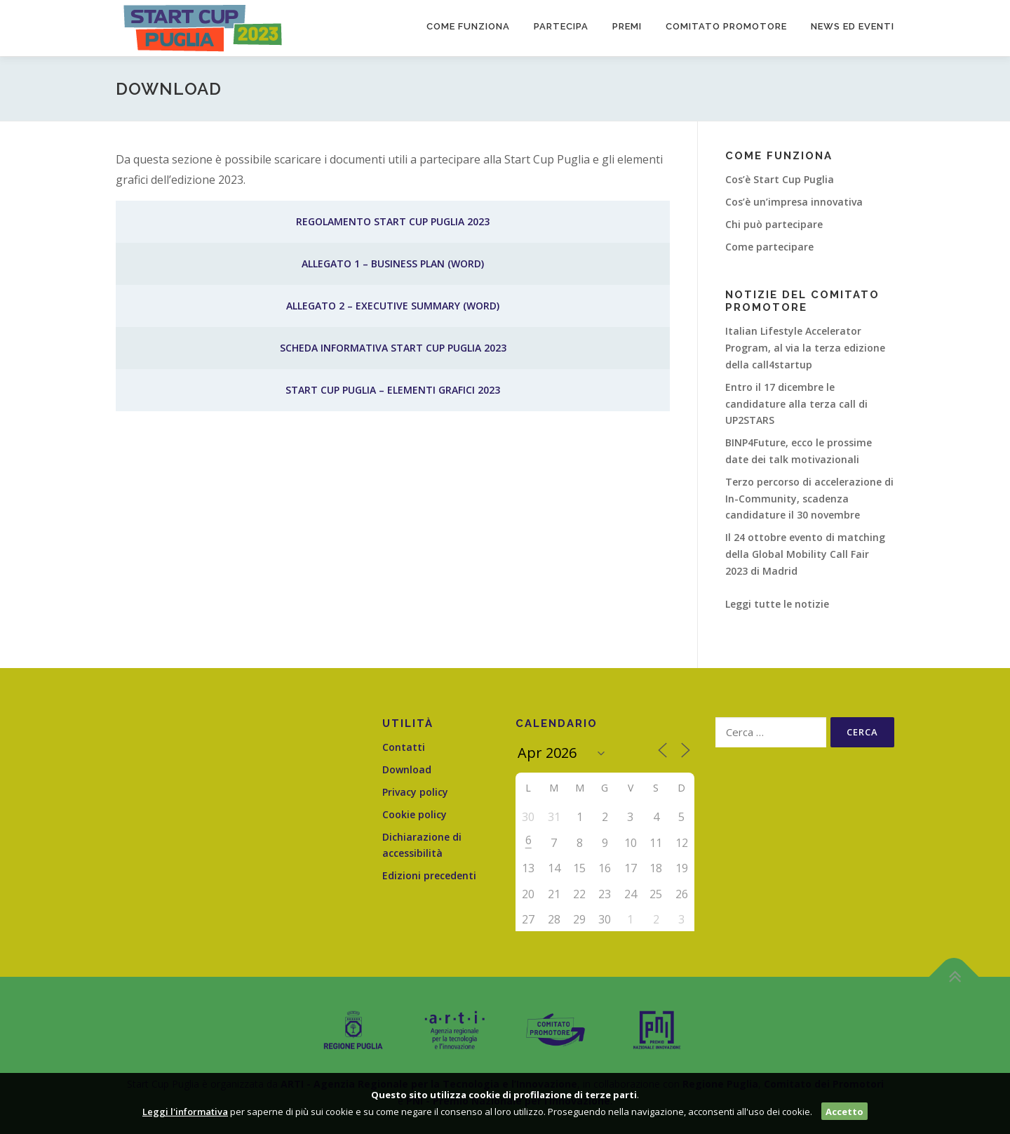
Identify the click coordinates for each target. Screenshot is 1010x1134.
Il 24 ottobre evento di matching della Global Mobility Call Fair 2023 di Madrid (805, 554)
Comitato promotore (726, 26)
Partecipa (561, 26)
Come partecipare (769, 246)
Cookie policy (414, 814)
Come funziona (468, 26)
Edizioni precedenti (429, 875)
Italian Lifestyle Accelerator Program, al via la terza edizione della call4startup (805, 347)
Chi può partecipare (774, 224)
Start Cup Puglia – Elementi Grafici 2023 (392, 389)
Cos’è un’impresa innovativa (794, 201)
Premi (627, 26)
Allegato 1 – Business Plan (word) (393, 263)
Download (406, 769)
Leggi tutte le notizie (777, 604)
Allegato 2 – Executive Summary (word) (392, 305)
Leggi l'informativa (185, 1111)
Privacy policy (415, 792)
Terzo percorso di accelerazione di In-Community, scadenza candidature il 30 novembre (809, 498)
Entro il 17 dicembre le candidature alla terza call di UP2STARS (796, 403)
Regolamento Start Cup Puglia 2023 (393, 221)
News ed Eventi (852, 26)
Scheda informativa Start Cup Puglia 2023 (393, 347)
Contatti (403, 747)
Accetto (844, 1111)
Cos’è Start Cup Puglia (779, 179)
